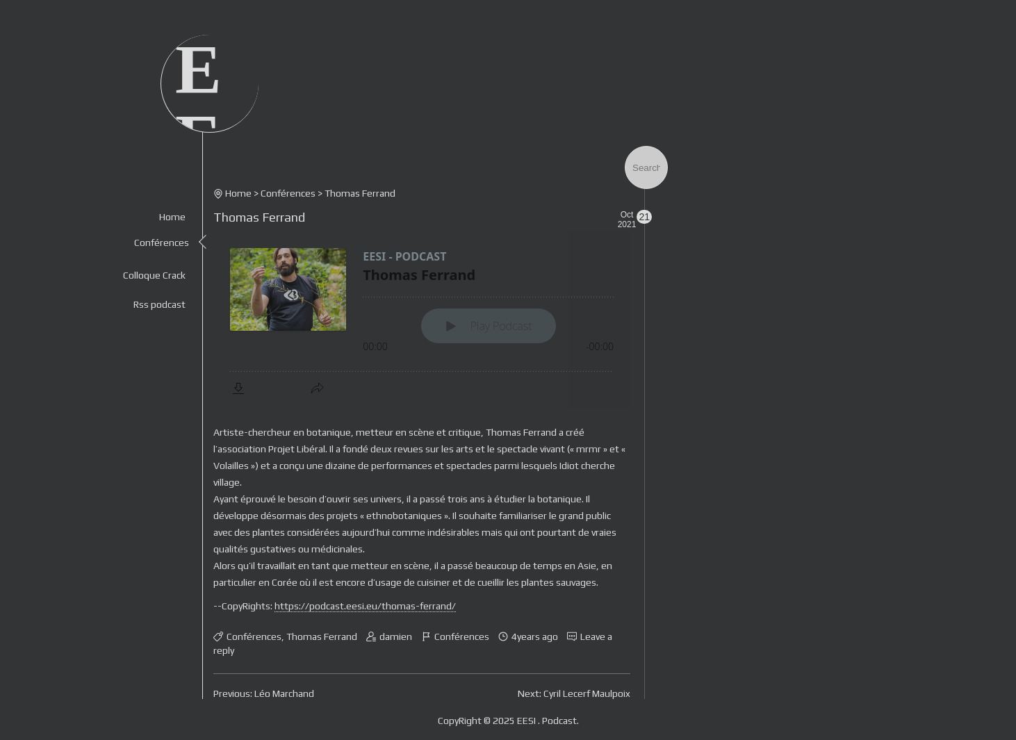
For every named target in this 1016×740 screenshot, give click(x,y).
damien (395, 636)
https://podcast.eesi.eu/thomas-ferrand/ (365, 605)
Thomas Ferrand (259, 217)
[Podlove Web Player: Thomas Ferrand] (421, 319)
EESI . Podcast (547, 720)
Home (172, 216)
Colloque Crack (154, 275)
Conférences (161, 242)
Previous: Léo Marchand (263, 693)
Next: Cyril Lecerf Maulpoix (574, 693)
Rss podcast (159, 304)
